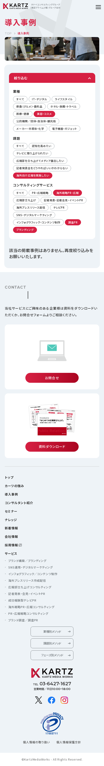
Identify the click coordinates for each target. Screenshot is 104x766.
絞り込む (20, 78)
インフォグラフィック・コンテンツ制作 (38, 222)
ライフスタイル (63, 99)
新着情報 (11, 528)
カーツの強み (14, 486)
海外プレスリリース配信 (30, 207)
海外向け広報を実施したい (32, 175)
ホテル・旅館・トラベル (63, 106)
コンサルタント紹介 (19, 503)
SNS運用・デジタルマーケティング (30, 567)
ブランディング (24, 229)
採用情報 (11, 545)
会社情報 (11, 536)
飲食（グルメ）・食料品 (29, 106)
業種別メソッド (52, 631)
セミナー (11, 511)
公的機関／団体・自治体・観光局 (36, 121)
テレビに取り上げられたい (32, 153)
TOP (8, 33)
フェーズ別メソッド (52, 655)
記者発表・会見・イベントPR (26, 594)
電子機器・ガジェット (64, 128)
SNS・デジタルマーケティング (34, 215)
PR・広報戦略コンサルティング (28, 613)
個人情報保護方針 (68, 742)
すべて (20, 99)
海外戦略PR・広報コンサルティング (31, 607)
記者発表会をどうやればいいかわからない (42, 168)
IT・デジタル (39, 99)
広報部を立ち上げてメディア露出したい (40, 161)
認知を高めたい (41, 146)
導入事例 (11, 494)
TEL (52, 684)
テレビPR (59, 207)
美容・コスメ (44, 114)
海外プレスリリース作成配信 (27, 580)
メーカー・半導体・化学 (30, 128)
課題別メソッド (52, 643)
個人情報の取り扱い (36, 742)
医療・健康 (22, 114)
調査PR (73, 222)
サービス (11, 553)
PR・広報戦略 (40, 193)
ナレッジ (11, 520)
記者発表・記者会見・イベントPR (63, 200)
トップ (9, 477)
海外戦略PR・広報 (67, 193)
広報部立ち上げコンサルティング (30, 587)
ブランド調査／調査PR (23, 620)
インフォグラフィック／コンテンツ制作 (33, 574)
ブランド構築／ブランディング (27, 561)
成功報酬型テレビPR (22, 600)
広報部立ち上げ (26, 200)
